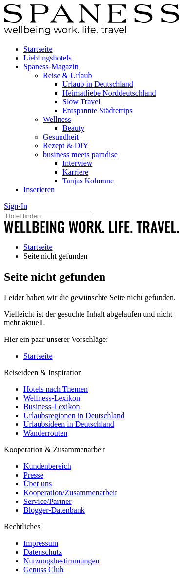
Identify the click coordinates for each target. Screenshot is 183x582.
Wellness (57, 119)
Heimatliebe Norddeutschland (109, 93)
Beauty (73, 128)
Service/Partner (47, 501)
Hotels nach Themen (55, 389)
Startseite (38, 49)
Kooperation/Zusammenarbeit (70, 492)
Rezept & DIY (65, 145)
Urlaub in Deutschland (97, 84)
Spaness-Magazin (51, 66)
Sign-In (15, 206)
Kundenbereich (47, 466)
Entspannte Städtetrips (97, 110)
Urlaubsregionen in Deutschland (73, 415)
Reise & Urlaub (67, 75)
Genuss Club (43, 569)
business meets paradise (80, 154)
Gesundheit (61, 137)
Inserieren (39, 189)
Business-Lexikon (51, 406)
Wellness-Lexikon (51, 398)
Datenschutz (42, 552)
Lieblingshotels (47, 58)
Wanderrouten (45, 433)
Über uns (37, 484)
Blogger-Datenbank (54, 510)
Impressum (40, 543)
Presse (33, 475)
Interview (77, 163)
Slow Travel (81, 102)
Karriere (75, 172)
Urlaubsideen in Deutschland (68, 424)
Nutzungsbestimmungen (61, 561)
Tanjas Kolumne (88, 181)
